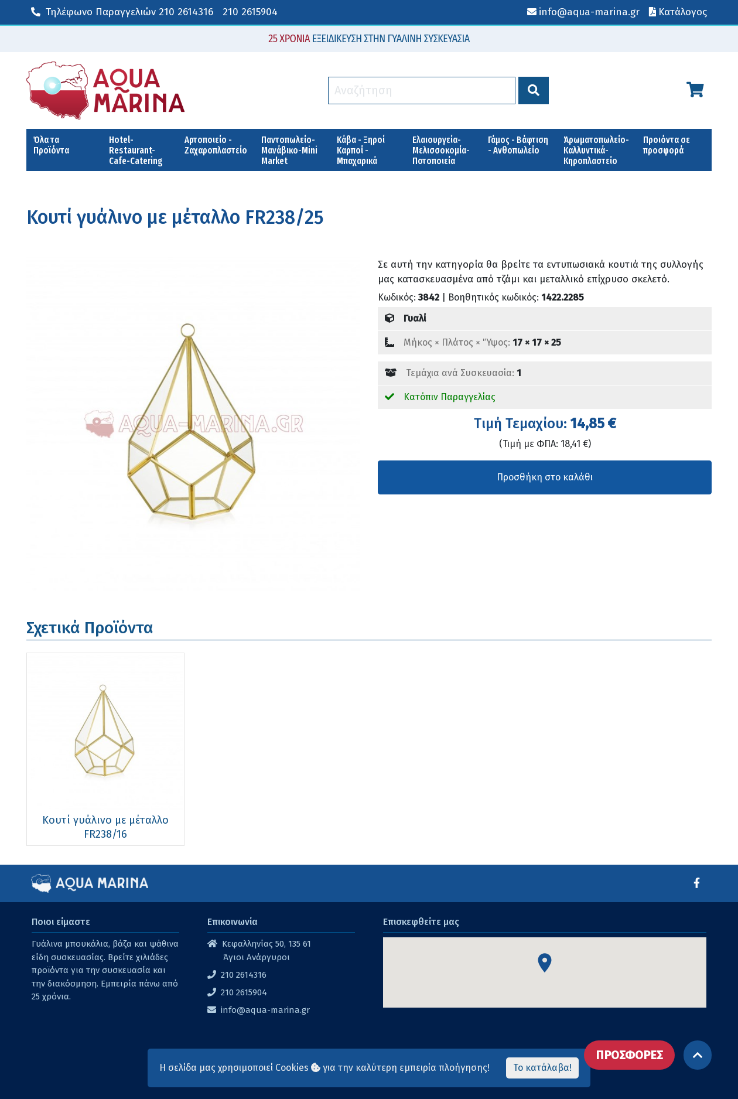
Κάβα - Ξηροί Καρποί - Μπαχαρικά (361, 150)
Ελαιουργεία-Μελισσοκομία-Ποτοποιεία (441, 150)
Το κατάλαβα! (542, 1067)
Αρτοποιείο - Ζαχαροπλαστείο (215, 145)
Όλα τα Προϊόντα (51, 145)
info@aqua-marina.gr (265, 1010)
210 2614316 (122, 12)
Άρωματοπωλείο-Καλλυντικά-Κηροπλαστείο (596, 150)
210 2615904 (250, 12)
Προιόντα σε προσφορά (666, 145)
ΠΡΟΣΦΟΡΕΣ (629, 1055)
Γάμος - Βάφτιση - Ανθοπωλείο (518, 145)
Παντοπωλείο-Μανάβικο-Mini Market (289, 150)
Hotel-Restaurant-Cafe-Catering (136, 150)
